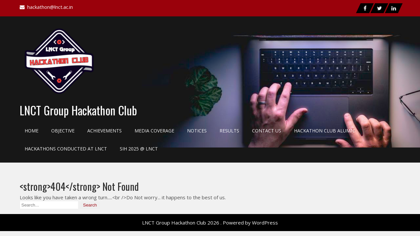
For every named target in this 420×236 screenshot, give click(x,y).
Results (229, 131)
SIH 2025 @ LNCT (139, 149)
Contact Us (266, 131)
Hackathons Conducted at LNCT (66, 149)
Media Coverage (154, 131)
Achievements (104, 131)
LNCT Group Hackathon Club (78, 110)
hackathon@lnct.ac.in (50, 7)
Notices (197, 131)
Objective (62, 131)
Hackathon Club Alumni (324, 131)
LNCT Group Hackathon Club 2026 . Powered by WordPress (210, 222)
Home (31, 131)
